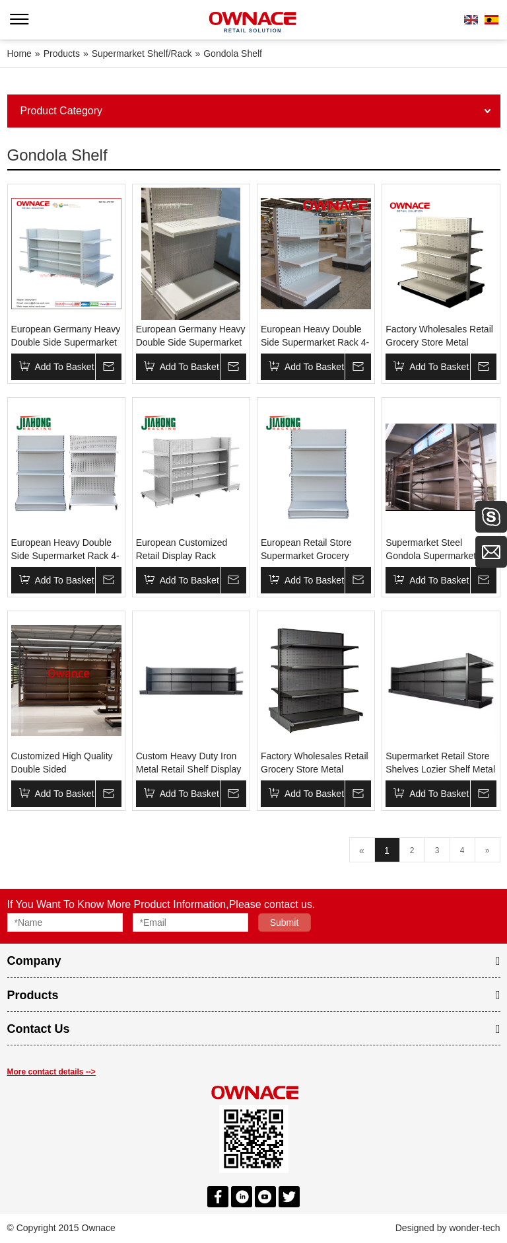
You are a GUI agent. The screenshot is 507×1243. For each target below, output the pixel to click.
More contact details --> (51, 1071)
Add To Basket (64, 366)
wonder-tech (474, 1228)
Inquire (108, 367)
